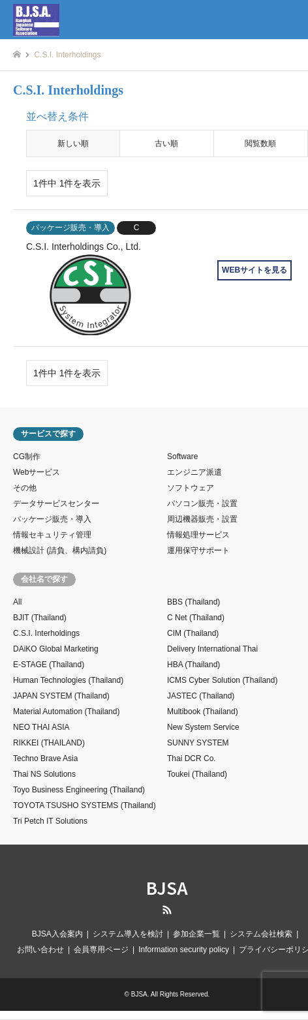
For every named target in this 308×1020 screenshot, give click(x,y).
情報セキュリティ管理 (52, 534)
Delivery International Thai (212, 648)
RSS (167, 909)
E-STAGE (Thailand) (48, 664)
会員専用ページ (101, 949)
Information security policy (183, 949)
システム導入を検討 (128, 933)
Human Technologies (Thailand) (68, 680)
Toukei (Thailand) (197, 774)
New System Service (203, 727)
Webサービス (36, 472)
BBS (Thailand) (193, 602)
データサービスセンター (56, 503)
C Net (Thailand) (195, 617)
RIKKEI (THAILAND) (49, 742)
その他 (25, 487)
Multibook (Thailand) (202, 711)
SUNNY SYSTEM (197, 742)
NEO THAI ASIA (41, 727)
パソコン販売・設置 (202, 503)
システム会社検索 (261, 933)
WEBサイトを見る (254, 270)
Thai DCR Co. (191, 758)
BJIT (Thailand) (40, 617)
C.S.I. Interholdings (46, 633)
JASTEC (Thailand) (200, 695)
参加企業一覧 (196, 933)
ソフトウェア (190, 487)
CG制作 (26, 456)
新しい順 (73, 143)
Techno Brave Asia (45, 758)
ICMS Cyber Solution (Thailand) (222, 680)
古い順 (166, 143)
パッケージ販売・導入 (52, 519)
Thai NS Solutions (44, 774)
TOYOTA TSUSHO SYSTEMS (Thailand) (84, 805)
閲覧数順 (260, 143)
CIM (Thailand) (193, 633)
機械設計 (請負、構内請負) (59, 550)
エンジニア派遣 (194, 472)
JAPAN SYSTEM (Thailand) (61, 695)
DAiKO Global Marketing (56, 648)
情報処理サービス (198, 534)
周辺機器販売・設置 (202, 519)
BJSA (167, 887)
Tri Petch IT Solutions (50, 821)
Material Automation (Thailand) (66, 711)
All (17, 602)
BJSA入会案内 (57, 933)
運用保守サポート (198, 550)
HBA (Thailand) (193, 664)
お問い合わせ (40, 949)
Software (182, 456)
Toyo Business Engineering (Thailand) (79, 789)
